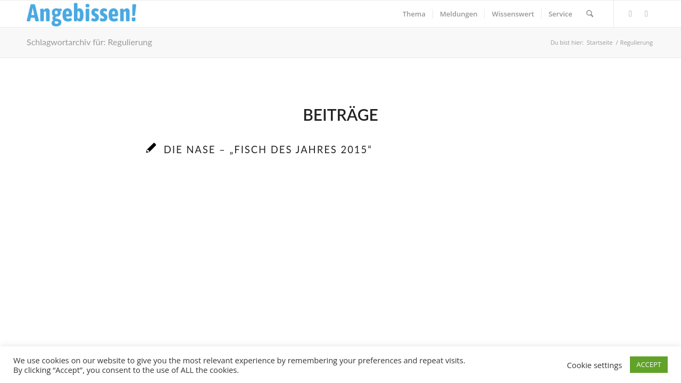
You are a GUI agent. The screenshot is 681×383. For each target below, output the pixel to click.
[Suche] (589, 14)
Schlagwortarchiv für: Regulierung (89, 42)
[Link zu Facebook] (630, 13)
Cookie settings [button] (594, 365)
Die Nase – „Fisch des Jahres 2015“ (268, 149)
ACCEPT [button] (648, 364)
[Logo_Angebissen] (82, 14)
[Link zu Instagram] (646, 13)
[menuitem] (414, 14)
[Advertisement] (340, 271)
